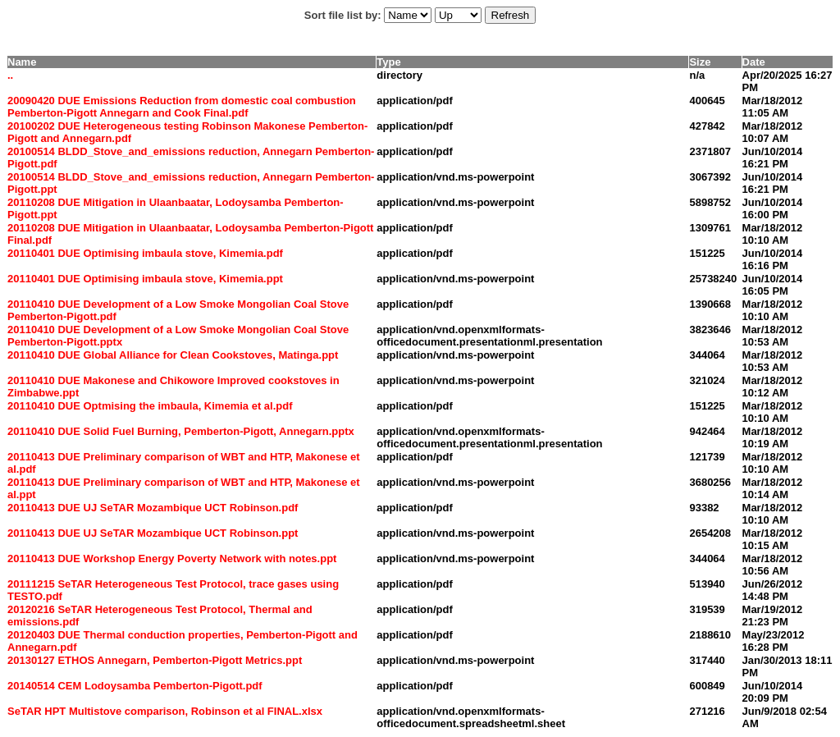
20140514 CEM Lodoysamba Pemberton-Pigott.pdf (134, 686)
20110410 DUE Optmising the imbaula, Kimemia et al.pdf (150, 406)
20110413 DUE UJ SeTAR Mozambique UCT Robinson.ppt (152, 533)
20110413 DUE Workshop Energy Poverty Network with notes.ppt (171, 558)
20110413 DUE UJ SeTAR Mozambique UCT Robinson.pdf (152, 507)
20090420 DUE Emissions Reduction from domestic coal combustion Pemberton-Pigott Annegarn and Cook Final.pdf (181, 106)
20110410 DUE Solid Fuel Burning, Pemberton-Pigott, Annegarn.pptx (180, 431)
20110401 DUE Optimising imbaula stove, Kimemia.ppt (145, 278)
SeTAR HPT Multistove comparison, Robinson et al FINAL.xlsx (164, 711)
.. (10, 75)
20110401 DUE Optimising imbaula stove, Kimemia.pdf (145, 253)
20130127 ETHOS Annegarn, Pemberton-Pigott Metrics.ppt (154, 660)
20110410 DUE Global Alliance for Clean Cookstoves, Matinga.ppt (172, 355)
